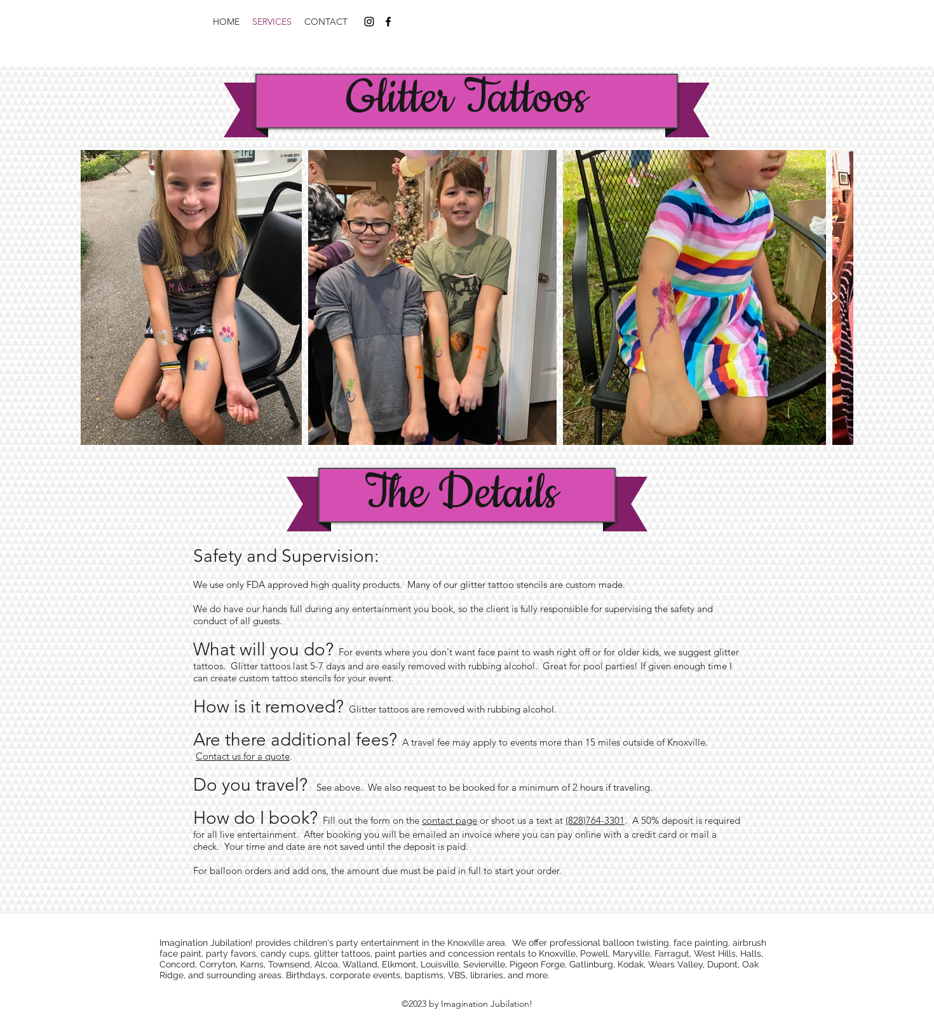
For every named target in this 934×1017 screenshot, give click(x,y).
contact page (449, 820)
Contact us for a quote (243, 756)
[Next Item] (831, 297)
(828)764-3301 (595, 820)
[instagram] (369, 21)
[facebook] (388, 21)
